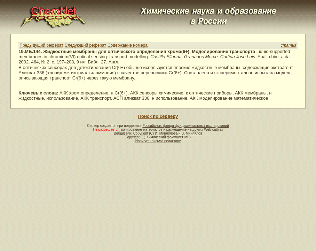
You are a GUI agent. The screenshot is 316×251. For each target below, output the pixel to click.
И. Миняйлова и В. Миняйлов (178, 133)
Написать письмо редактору (158, 141)
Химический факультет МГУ (168, 137)
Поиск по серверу (158, 116)
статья (288, 45)
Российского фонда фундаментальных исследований (185, 126)
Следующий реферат (85, 45)
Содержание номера (128, 45)
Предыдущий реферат (41, 45)
